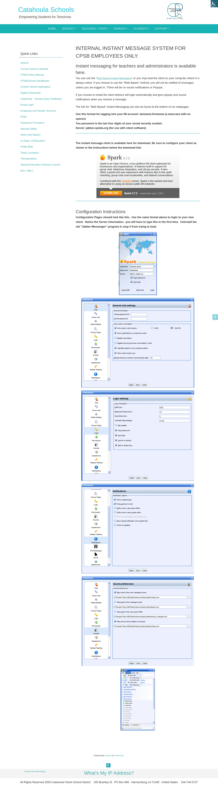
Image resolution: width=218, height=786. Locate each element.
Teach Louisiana (30, 157)
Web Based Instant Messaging (115, 78)
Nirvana (108, 755)
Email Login (27, 109)
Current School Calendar (35, 68)
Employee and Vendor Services (39, 115)
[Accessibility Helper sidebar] (214, 3)
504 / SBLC (27, 179)
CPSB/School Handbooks (35, 80)
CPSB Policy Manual (33, 74)
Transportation (29, 163)
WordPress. (119, 755)
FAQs (23, 121)
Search (24, 62)
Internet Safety (29, 133)
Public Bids (27, 151)
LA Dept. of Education (33, 145)
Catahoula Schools (46, 9)
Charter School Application (36, 86)
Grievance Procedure (33, 127)
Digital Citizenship (31, 92)
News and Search (31, 139)
